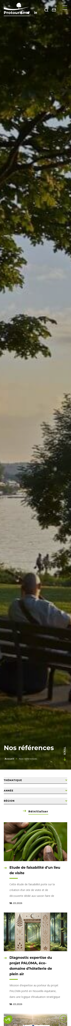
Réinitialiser (38, 811)
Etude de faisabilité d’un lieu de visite (34, 870)
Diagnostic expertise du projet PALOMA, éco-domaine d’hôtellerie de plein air (30, 966)
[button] (7, 1019)
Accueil (9, 758)
